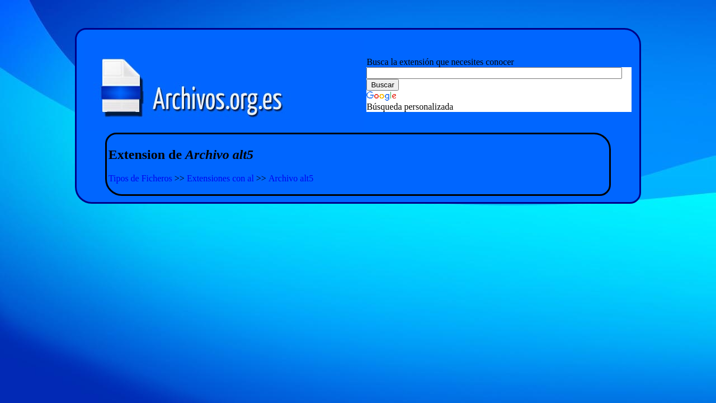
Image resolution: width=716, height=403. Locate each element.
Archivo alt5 (290, 178)
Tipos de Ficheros (140, 178)
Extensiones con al (220, 178)
